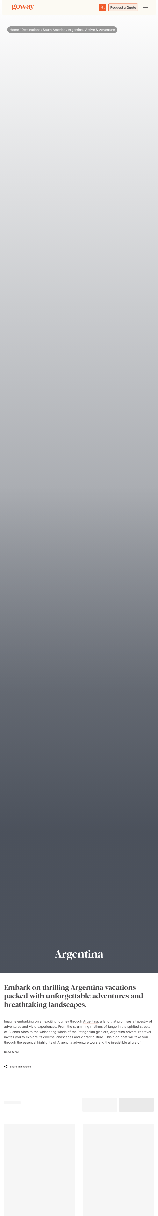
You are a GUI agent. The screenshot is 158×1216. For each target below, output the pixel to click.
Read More (11, 1052)
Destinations (30, 29)
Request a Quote (123, 7)
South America (54, 29)
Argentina (75, 29)
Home (14, 29)
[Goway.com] (23, 7)
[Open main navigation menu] (145, 7)
